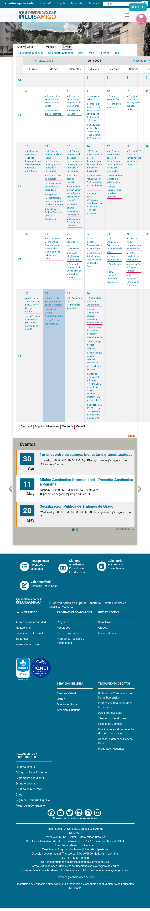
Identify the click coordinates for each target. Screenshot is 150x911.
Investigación (108, 612)
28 (46, 293)
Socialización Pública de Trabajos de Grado (76, 506)
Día (117, 53)
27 (26, 293)
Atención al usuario (69, 710)
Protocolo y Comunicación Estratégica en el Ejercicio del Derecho (74, 193)
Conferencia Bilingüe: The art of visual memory (53, 301)
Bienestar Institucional (29, 633)
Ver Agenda (125, 528)
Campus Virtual (66, 693)
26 (147, 233)
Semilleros (104, 622)
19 (147, 146)
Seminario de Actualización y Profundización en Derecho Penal (94, 260)
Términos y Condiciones (113, 718)
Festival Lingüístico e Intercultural (73, 256)
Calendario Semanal (60, 53)
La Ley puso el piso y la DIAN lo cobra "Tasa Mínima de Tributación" (94, 131)
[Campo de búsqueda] (122, 4)
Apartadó (45, 3)
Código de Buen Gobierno (31, 772)
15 (19, 114)
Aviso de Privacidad (110, 712)
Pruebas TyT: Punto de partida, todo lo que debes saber (133, 103)
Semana (105, 53)
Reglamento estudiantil (30, 778)
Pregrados (63, 622)
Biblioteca (22, 638)
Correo (61, 699)
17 (108, 146)
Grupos (102, 627)
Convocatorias (107, 633)
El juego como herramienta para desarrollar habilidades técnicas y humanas (94, 203)
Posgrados (63, 627)
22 (68, 233)
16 (19, 186)
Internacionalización (28, 644)
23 (88, 233)
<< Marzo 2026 (44, 60)
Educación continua (69, 633)
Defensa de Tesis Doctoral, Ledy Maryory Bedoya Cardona (32, 305)
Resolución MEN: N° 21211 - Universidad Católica (75, 837)
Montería (94, 3)
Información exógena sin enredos (133, 267)
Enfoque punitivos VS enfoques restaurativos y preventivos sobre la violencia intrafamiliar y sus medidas (94, 387)
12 (147, 91)
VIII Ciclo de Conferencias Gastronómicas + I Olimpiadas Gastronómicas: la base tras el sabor (53, 248)
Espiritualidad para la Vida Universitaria (94, 301)
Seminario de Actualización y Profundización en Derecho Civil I (94, 182)
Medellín (54, 607)
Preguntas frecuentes (111, 748)
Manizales (77, 3)
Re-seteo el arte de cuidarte (73, 178)
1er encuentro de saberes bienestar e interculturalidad (86, 454)
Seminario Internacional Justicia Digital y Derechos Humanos (74, 271)
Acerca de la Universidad (31, 622)
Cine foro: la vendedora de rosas (52, 323)
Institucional (23, 627)
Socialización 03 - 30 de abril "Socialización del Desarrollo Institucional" (94, 411)
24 (108, 233)
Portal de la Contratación (31, 805)
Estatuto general (26, 767)
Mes (91, 53)
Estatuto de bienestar (29, 789)
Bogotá (61, 3)
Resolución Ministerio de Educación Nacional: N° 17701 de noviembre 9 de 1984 (75, 841)
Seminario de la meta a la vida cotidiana (114, 178)
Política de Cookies (110, 723)
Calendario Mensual (30, 53)
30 (88, 293)
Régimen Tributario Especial (33, 800)
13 (26, 146)
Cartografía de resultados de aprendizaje (53, 186)
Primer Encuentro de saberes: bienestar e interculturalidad (94, 316)
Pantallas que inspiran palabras (94, 344)
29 (68, 293)
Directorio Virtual (67, 704)
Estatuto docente (26, 783)
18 (128, 146)
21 (46, 233)
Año (80, 53)
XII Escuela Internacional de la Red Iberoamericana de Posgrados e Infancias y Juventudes (33, 161)
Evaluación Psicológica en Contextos (74, 222)
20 (26, 233)
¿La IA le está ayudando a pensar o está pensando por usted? (32, 323)
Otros (19, 794)
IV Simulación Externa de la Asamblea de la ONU (114, 245)
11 (128, 91)
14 (19, 80)
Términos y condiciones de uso (75, 877)
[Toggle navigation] (127, 15)
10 (108, 91)
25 (128, 233)
